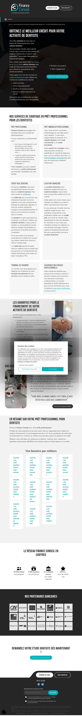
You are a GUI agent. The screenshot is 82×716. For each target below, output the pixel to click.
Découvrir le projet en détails (62, 406)
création (36, 62)
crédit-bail (27, 194)
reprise (16, 64)
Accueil (10, 24)
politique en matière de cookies (27, 362)
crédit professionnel (17, 77)
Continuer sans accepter (26, 365)
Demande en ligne (52, 8)
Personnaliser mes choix (29, 369)
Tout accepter (52, 369)
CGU (28, 714)
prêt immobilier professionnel (55, 158)
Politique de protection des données (39, 714)
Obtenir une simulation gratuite (57, 77)
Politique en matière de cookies (58, 714)
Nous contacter (65, 8)
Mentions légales (20, 714)
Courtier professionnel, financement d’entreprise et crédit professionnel (28, 24)
